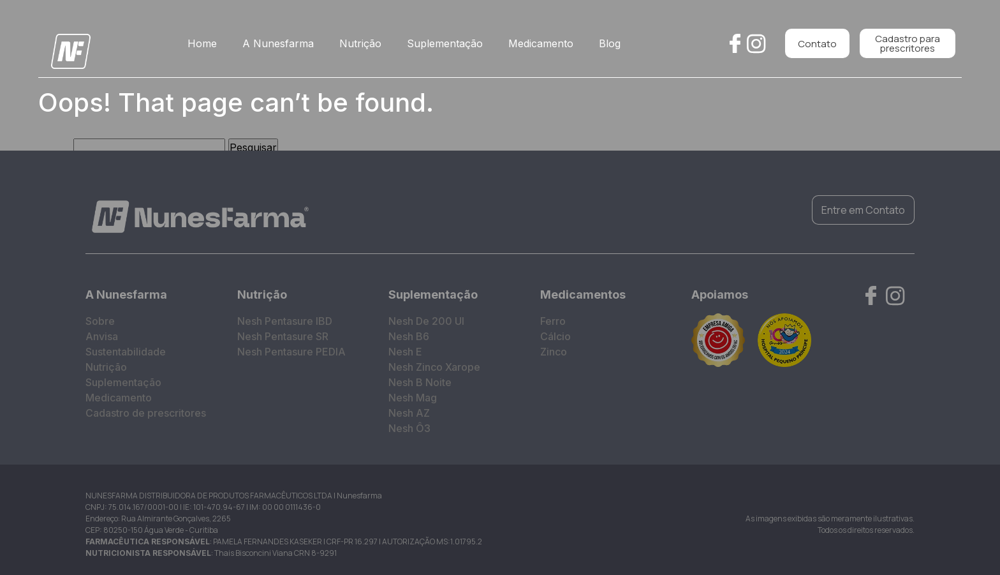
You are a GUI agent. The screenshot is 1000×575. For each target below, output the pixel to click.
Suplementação (445, 43)
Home (202, 43)
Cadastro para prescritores (907, 43)
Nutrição (360, 43)
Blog (610, 43)
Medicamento (540, 43)
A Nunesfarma (278, 43)
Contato (817, 43)
